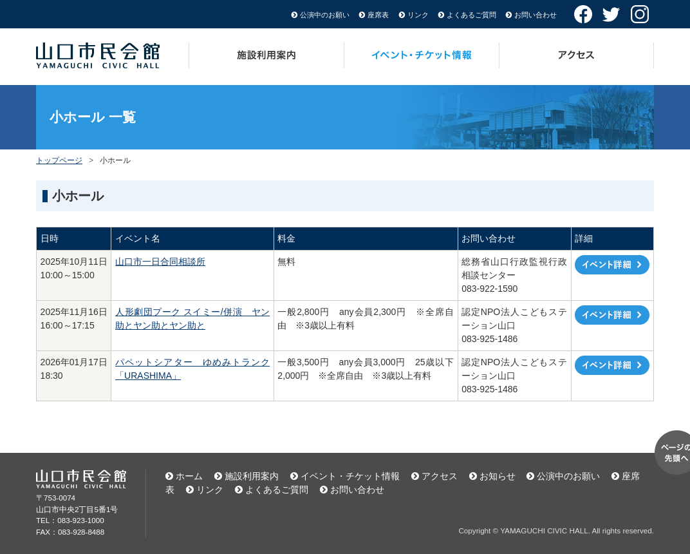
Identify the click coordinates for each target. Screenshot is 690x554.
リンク (418, 15)
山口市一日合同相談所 (160, 261)
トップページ (59, 160)
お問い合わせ (535, 15)
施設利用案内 (266, 55)
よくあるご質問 (471, 15)
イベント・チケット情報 (421, 55)
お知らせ (498, 476)
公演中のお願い (325, 15)
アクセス (576, 55)
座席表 (378, 15)
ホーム (189, 476)
